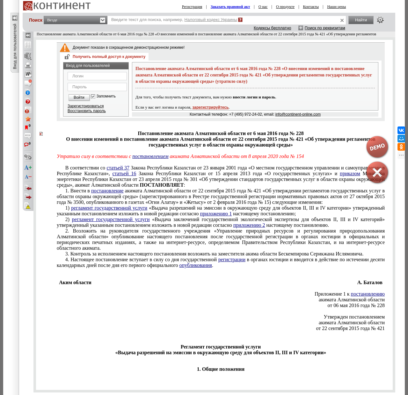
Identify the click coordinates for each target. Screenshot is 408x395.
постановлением (150, 156)
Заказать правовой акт (230, 6)
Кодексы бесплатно (272, 27)
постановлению (368, 294)
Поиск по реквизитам (325, 27)
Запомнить (106, 96)
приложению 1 (216, 213)
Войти (79, 97)
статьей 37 (118, 167)
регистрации (231, 259)
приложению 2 (249, 225)
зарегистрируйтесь (211, 107)
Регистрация (192, 6)
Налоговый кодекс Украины (211, 19)
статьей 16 (124, 173)
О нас (263, 6)
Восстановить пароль (87, 111)
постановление (107, 190)
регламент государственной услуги (109, 208)
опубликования (195, 265)
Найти (361, 20)
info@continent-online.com (298, 114)
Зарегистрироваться (86, 106)
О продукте (285, 6)
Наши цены (336, 6)
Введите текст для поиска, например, (174, 19)
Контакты (311, 6)
